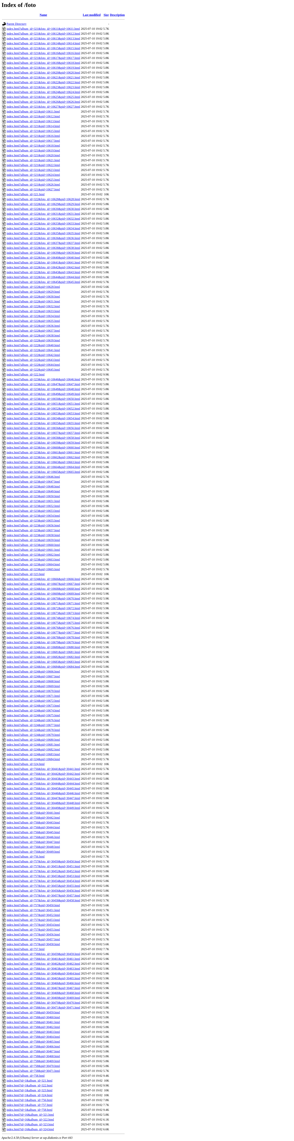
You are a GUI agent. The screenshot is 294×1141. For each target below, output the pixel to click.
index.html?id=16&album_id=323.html (30, 1124)
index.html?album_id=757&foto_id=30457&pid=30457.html (43, 895)
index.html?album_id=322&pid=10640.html (33, 345)
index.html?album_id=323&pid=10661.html (33, 549)
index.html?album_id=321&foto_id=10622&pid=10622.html (43, 82)
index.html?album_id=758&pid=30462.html (33, 1027)
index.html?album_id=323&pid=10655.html (33, 520)
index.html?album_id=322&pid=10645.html (33, 369)
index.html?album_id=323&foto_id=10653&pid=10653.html (43, 413)
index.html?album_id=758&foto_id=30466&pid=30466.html (43, 983)
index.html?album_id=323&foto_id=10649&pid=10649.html (43, 394)
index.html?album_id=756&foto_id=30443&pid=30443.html (43, 778)
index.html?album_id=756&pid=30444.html (33, 827)
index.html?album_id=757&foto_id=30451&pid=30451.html (43, 866)
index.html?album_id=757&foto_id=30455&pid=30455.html (43, 885)
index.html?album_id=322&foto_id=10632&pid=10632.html (43, 218)
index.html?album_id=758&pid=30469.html (33, 1061)
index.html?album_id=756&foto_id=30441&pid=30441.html (43, 769)
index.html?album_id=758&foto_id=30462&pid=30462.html (43, 963)
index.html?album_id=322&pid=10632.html (33, 306)
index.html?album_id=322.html (26, 374)
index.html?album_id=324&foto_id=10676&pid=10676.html (43, 627)
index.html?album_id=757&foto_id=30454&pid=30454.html (43, 881)
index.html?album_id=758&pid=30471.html (33, 1070)
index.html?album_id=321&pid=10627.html (33, 189)
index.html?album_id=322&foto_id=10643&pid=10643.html (43, 272)
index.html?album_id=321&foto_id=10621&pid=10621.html (43, 77)
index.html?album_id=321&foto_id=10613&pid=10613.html (43, 38)
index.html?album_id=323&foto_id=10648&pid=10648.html (43, 389)
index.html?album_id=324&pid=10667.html (33, 676)
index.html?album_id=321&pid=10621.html (33, 160)
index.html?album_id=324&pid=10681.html (33, 744)
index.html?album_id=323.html (26, 574)
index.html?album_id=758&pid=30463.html (33, 1031)
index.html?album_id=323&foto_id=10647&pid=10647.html (43, 384)
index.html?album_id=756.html (26, 856)
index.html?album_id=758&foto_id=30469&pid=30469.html (43, 997)
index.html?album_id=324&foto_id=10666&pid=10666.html (43, 579)
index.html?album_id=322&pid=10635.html (33, 321)
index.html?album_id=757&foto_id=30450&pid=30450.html (43, 861)
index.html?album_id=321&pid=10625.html (33, 179)
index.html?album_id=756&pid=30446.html (33, 837)
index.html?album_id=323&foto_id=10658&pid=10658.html (43, 437)
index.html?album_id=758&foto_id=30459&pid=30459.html (43, 954)
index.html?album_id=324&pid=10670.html (33, 691)
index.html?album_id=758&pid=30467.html (33, 1051)
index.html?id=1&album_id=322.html (29, 1085)
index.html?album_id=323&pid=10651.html (33, 501)
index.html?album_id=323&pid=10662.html (33, 554)
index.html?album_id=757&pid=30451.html (33, 910)
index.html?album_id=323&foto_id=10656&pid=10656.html (43, 428)
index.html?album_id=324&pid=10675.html (33, 715)
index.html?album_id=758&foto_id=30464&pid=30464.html (43, 973)
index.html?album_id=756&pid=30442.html (33, 817)
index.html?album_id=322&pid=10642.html (33, 355)
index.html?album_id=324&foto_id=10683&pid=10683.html (43, 661)
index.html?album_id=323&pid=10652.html (33, 506)
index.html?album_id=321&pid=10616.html (33, 135)
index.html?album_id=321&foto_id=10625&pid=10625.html (43, 97)
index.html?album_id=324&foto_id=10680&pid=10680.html (43, 647)
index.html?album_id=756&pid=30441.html (33, 812)
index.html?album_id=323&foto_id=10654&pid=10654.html (43, 418)
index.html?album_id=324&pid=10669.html (33, 686)
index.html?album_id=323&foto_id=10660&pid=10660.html (43, 447)
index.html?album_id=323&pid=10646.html (33, 476)
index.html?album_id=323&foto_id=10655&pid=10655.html (43, 423)
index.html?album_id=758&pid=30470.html (33, 1066)
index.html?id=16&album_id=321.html (30, 1114)
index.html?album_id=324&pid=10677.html (33, 725)
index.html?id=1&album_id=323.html (29, 1090)
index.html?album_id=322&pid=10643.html (33, 359)
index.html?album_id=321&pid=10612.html (33, 116)
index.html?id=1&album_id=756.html (29, 1100)
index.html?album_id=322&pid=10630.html (33, 296)
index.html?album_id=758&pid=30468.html (33, 1056)
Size (106, 14)
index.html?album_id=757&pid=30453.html (33, 919)
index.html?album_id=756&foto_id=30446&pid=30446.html (43, 793)
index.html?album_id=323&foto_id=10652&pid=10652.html (43, 408)
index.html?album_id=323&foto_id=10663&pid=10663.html (43, 462)
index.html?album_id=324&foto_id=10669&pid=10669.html (43, 593)
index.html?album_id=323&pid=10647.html (33, 481)
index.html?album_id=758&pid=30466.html (33, 1046)
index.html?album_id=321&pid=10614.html (33, 126)
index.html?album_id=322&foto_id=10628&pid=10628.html (43, 199)
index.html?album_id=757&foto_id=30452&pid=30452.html (43, 871)
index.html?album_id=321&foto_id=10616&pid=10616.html (43, 53)
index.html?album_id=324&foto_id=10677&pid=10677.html (43, 632)
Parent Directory (16, 23)
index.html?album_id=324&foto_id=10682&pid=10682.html (43, 657)
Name (43, 14)
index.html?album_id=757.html (26, 949)
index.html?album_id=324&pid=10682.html (33, 749)
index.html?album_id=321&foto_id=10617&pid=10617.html (43, 58)
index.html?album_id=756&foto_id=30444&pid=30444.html (43, 783)
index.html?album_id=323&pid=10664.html (33, 564)
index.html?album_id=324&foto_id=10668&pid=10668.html (43, 588)
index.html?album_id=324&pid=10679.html (33, 734)
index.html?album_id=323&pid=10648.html (33, 486)
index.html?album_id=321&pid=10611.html (33, 111)
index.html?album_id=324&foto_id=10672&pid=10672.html (43, 608)
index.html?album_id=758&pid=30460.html (33, 1017)
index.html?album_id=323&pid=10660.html (33, 545)
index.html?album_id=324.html (26, 764)
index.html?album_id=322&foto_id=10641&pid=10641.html (43, 262)
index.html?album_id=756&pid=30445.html (33, 832)
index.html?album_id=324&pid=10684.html (33, 759)
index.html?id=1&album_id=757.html (29, 1105)
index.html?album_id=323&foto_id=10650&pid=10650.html (43, 398)
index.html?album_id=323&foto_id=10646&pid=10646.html (43, 379)
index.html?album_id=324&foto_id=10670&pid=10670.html (43, 598)
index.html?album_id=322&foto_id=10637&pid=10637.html (43, 243)
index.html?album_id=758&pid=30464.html (33, 1036)
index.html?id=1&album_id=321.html (29, 1080)
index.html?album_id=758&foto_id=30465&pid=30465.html (43, 978)
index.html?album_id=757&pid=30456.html (33, 934)
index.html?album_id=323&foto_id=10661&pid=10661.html (43, 452)
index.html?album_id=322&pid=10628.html (33, 286)
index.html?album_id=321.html (26, 194)
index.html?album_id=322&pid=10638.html (33, 335)
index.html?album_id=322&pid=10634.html (33, 316)
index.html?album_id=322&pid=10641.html (33, 350)
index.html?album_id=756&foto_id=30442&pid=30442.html (43, 773)
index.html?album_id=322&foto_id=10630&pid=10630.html (43, 209)
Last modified (92, 14)
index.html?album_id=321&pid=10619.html (33, 150)
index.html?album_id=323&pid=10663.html (33, 559)
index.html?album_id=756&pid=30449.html (33, 851)
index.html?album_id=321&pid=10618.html (33, 145)
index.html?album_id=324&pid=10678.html (33, 730)
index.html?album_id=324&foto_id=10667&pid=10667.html (43, 583)
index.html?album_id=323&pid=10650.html (33, 496)
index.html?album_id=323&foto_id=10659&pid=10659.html (43, 442)
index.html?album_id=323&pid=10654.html (33, 515)
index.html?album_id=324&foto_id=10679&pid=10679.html (43, 642)
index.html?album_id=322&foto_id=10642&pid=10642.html (43, 267)
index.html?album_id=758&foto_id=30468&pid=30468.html (43, 993)
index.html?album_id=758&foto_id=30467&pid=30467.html (43, 988)
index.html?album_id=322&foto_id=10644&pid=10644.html (43, 277)
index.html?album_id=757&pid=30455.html (33, 929)
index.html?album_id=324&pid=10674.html (33, 710)
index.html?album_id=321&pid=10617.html (33, 140)
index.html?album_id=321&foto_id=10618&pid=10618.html (43, 62)
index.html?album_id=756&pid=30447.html (33, 842)
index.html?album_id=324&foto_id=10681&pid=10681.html (43, 652)
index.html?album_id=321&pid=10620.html (33, 155)
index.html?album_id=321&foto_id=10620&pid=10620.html (43, 72)
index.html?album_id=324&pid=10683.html (33, 754)
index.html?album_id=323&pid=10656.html (33, 525)
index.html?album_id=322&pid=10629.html (33, 291)
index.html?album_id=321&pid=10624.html (33, 174)
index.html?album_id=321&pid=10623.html (33, 170)
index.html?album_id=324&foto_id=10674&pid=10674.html (43, 618)
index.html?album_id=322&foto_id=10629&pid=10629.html (43, 204)
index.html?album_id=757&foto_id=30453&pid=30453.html (43, 876)
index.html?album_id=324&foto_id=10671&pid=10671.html (43, 603)
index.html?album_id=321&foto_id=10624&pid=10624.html (43, 92)
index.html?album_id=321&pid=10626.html (33, 184)
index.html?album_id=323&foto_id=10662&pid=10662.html (43, 457)
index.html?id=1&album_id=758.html (29, 1109)
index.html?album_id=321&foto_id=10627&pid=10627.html (43, 106)
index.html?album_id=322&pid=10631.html (33, 301)
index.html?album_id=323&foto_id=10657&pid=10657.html (43, 433)
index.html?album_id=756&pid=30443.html (33, 822)
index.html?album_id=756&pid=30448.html (33, 846)
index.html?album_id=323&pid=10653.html (33, 510)
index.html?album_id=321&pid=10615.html (33, 131)
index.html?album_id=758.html (26, 1075)
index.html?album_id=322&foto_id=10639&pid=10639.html (43, 252)
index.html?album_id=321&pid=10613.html (33, 121)
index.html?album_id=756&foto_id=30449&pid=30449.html (43, 807)
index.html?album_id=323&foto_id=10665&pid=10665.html (43, 471)
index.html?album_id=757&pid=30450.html (33, 905)
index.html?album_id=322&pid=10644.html (33, 364)
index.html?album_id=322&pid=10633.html (33, 311)
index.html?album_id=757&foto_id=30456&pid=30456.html (43, 890)
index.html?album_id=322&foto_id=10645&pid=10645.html (43, 282)
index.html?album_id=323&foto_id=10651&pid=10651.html (43, 403)
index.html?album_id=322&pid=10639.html (33, 340)
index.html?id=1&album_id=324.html (29, 1095)
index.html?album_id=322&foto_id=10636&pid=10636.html (43, 238)
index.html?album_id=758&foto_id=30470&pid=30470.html (43, 1002)
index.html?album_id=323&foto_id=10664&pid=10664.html (43, 467)
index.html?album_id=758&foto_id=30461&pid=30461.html (43, 958)
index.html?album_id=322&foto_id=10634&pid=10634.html (43, 228)
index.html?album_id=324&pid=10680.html (33, 739)
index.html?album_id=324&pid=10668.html (33, 681)
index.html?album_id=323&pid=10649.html (33, 491)
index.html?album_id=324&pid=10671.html (33, 695)
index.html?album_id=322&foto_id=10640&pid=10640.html (43, 257)
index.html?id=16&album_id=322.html (30, 1119)
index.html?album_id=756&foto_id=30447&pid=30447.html (43, 798)
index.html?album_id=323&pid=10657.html (33, 530)
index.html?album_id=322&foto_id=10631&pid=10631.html (43, 213)
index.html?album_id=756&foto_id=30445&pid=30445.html (43, 788)
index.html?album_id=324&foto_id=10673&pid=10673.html (43, 613)
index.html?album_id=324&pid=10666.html (33, 671)
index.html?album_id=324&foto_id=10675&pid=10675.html (43, 622)
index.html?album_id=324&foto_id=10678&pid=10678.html (43, 637)
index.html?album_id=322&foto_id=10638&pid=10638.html (43, 247)
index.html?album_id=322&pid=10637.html (33, 330)
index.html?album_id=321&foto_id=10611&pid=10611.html (43, 28)
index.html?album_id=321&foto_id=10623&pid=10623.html (43, 87)
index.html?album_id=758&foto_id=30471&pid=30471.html (43, 1007)
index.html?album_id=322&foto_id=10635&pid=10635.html (43, 233)
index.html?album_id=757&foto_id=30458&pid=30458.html (43, 900)
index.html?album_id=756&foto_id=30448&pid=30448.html (43, 803)
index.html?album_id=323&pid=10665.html (33, 569)
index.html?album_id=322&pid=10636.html (33, 325)
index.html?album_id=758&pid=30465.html (33, 1041)
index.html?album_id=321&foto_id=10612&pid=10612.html (43, 33)
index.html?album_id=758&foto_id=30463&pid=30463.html (43, 968)
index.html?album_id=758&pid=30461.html (33, 1022)
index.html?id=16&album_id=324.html (30, 1129)
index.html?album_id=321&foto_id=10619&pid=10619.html (43, 67)
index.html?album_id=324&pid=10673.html (33, 705)
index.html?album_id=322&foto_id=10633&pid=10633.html (43, 223)
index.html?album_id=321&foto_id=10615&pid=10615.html (43, 48)
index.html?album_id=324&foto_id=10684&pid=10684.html (43, 666)
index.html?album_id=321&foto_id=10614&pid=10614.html (43, 43)
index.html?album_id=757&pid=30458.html (33, 944)
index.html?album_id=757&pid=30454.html (33, 924)
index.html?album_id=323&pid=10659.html (33, 540)
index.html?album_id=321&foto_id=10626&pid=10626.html (43, 101)
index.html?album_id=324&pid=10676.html (33, 720)
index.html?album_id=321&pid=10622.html (33, 165)
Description (117, 14)
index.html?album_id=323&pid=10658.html (33, 535)
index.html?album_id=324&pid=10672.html (33, 700)
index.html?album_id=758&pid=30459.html (33, 1012)
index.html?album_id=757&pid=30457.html (33, 939)
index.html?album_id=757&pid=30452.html (33, 915)
